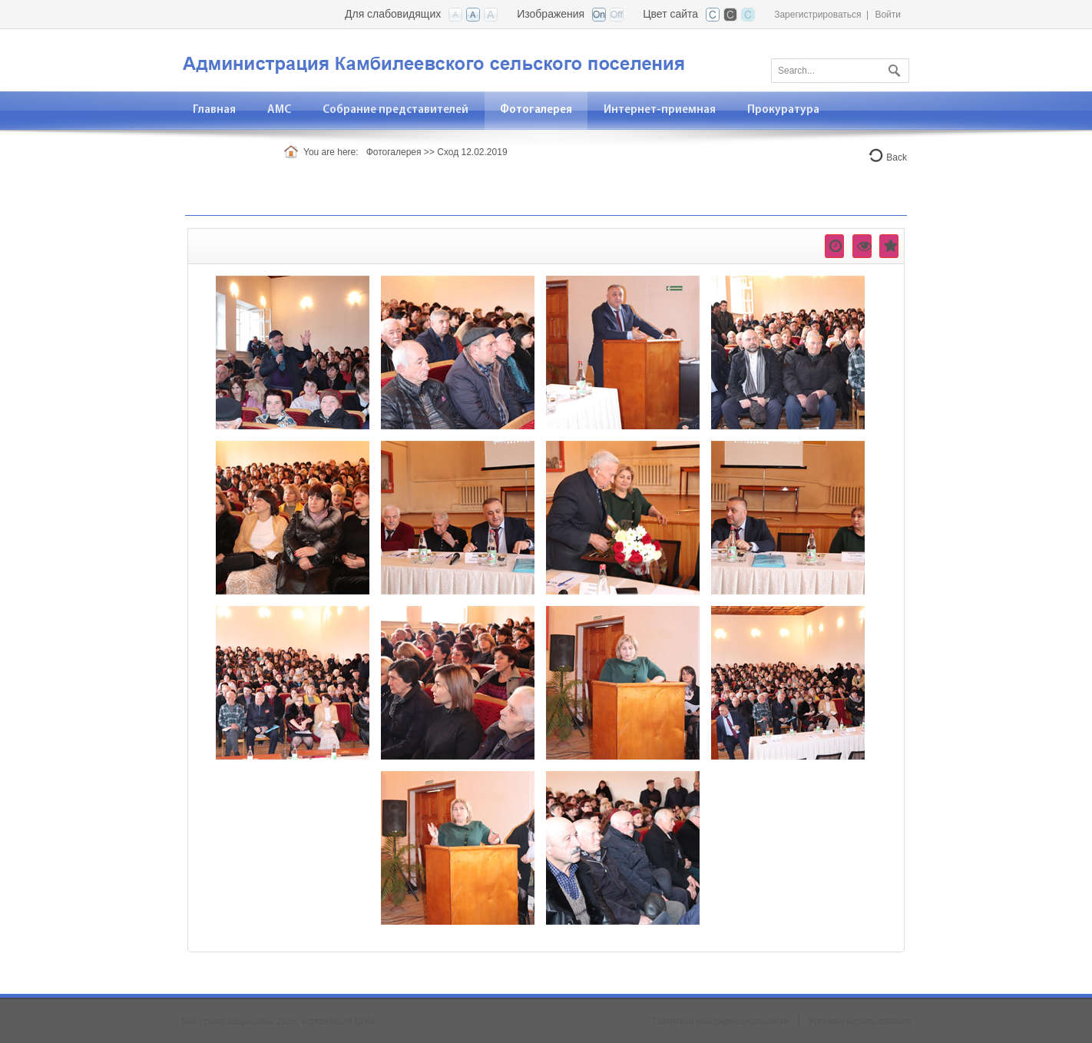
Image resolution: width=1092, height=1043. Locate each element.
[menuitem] (279, 110)
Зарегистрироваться (817, 14)
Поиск (892, 67)
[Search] (840, 70)
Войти (888, 14)
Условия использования (860, 1021)
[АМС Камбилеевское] (450, 59)
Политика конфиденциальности (721, 1021)
